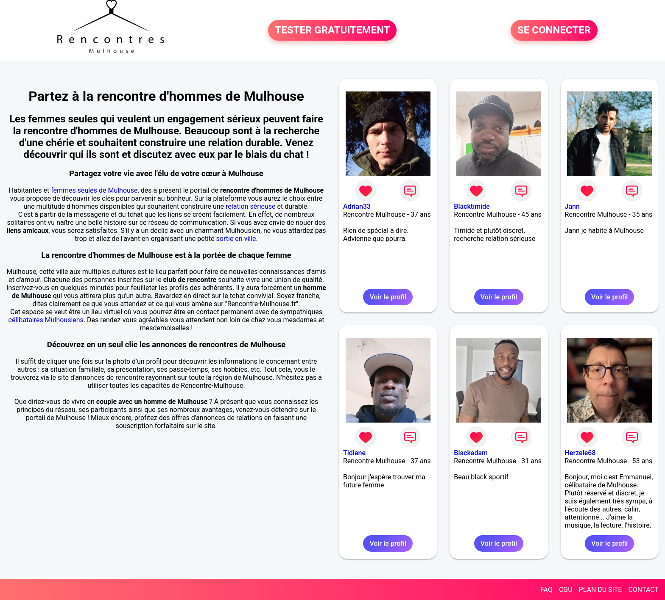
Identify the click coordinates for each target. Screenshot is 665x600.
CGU (566, 590)
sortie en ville (236, 239)
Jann (572, 206)
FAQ (546, 590)
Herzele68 (580, 453)
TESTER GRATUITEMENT (332, 30)
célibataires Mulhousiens (46, 320)
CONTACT (643, 590)
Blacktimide (472, 206)
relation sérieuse (251, 206)
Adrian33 (357, 206)
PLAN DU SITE (600, 590)
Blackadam (471, 453)
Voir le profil (387, 297)
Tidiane (354, 453)
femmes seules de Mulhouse (94, 190)
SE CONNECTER (554, 30)
